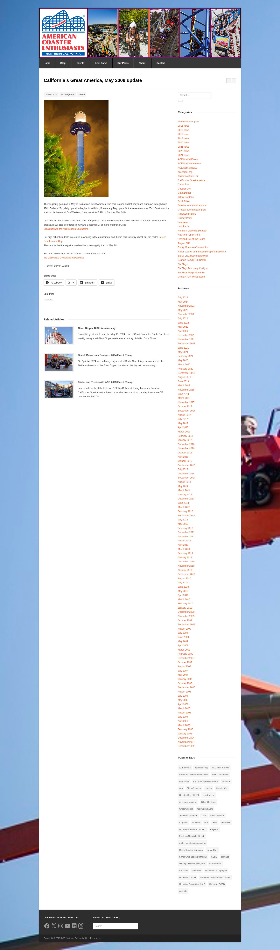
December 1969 (186, 746)
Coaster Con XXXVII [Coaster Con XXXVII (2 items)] (189, 795)
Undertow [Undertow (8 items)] (196, 870)
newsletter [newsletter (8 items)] (226, 822)
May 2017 (183, 423)
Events (80, 63)
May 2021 (183, 352)
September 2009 (186, 624)
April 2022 (183, 331)
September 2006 (186, 687)
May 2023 (183, 310)
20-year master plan (188, 121)
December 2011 (186, 532)
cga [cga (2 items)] (181, 788)
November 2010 (186, 566)
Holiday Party (185, 218)
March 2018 (184, 398)
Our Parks (123, 63)
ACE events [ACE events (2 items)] (185, 767)
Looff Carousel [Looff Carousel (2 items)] (217, 815)
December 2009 (186, 612)
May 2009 (183, 641)
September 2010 (186, 574)
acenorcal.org (185, 172)
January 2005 (185, 733)
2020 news (183, 142)
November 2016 (186, 448)
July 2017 (183, 419)
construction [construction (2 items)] (208, 795)
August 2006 (184, 691)
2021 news (183, 146)
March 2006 (184, 708)
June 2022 (183, 322)
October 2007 (185, 662)
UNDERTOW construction (191, 276)
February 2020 (185, 368)
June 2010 (183, 586)
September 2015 (186, 465)
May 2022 (183, 326)
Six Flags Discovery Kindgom (193, 268)
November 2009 (186, 616)
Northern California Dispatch (192, 230)
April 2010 (183, 595)
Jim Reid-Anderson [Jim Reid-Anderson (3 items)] (188, 815)
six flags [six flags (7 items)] (225, 857)
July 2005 (183, 716)
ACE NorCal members (189, 163)
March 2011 (184, 549)
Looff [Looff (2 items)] (203, 815)
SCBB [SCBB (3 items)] (214, 857)
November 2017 (186, 402)
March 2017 (184, 431)
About (142, 63)
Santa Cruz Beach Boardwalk (193, 255)
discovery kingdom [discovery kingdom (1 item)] (188, 802)
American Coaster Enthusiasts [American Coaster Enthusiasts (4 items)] (193, 774)
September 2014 (186, 477)
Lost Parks (101, 63)
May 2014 (183, 486)
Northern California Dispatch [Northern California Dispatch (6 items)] (192, 829)
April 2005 (183, 721)
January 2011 (185, 557)
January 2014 (185, 494)
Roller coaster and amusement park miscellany (202, 251)
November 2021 (186, 339)
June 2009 (183, 637)
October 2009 (185, 620)
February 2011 (185, 553)
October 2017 (185, 406)
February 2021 (185, 356)
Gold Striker (184, 201)
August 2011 (184, 540)
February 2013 (185, 511)
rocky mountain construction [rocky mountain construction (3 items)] (192, 843)
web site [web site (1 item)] (183, 891)
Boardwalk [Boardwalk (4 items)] (184, 781)
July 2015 (183, 469)
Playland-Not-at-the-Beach (191, 239)
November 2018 (186, 389)
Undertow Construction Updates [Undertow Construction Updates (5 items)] (215, 877)
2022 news (183, 151)
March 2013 (184, 507)
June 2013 (183, 503)
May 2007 (183, 674)
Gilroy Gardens (186, 197)
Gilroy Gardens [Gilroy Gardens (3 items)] (208, 802)
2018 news (183, 138)
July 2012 (183, 519)
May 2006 (183, 700)
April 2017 (183, 427)
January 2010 (185, 607)
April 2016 (183, 457)
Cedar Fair (183, 184)
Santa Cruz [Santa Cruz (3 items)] (212, 850)
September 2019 (186, 373)
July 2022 (183, 318)
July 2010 (183, 582)
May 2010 (183, 591)
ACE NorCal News (187, 167)
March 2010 (184, 599)
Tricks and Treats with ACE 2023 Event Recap (105, 382)
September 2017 (186, 410)
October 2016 (185, 452)
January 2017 (185, 440)
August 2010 (184, 578)
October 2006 (185, 683)
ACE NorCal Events (188, 159)
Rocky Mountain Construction (193, 247)
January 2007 (185, 679)
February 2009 (185, 653)
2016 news (183, 130)
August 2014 (184, 482)
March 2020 (184, 364)
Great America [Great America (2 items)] (186, 809)
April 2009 (183, 645)
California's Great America (191, 180)
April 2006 (183, 704)
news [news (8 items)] (214, 822)
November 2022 (186, 314)
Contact (161, 63)
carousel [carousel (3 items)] (226, 781)
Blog (63, 63)
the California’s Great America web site (64, 257)
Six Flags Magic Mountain (191, 272)
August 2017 (184, 415)
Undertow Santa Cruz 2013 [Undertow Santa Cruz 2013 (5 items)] (192, 884)
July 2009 (183, 633)
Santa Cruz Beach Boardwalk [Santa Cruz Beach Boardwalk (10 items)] (193, 857)
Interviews (183, 222)
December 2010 (186, 561)
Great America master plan (192, 209)
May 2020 (183, 360)
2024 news (183, 155)
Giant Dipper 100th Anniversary (97, 328)
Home (47, 63)
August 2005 (184, 712)
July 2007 (183, 670)
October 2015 (185, 461)
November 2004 (186, 742)
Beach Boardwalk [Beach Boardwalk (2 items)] (220, 774)
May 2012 (183, 524)
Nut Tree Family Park (189, 234)
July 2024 (183, 297)
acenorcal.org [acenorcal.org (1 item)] (201, 767)
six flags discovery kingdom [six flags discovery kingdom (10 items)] (192, 863)
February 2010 (185, 603)
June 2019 (183, 381)
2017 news (183, 134)
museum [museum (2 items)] (196, 822)
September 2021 (186, 343)
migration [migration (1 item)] (183, 822)
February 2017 (185, 436)
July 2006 (183, 695)
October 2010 (185, 570)
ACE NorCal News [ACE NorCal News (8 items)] (220, 767)
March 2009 (184, 649)
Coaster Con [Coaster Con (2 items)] (222, 788)
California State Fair (188, 176)
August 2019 (184, 377)
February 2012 (185, 528)
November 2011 (186, 536)
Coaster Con (184, 188)
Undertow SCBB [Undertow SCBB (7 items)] (217, 884)
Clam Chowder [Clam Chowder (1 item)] (194, 788)
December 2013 (186, 498)
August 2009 (184, 628)
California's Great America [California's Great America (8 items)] (205, 781)
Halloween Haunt (187, 213)
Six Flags (182, 264)
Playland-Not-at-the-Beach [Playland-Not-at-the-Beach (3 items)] (192, 836)
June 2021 (183, 347)
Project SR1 (184, 243)
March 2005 (184, 725)
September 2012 (186, 515)
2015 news (183, 125)
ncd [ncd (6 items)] (206, 822)
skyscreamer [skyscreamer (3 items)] (215, 863)
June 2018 (183, 394)
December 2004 (186, 737)
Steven (81, 94)
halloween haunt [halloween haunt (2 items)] (205, 809)
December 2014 (186, 473)
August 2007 (184, 666)
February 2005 (185, 729)
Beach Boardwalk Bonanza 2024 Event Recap (105, 355)
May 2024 (183, 301)
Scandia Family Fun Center (192, 260)
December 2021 (186, 335)
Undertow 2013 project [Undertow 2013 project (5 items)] (216, 870)
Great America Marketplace (192, 205)
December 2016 (186, 444)
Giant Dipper (184, 192)
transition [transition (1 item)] (183, 870)
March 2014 (184, 490)
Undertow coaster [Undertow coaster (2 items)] (187, 877)
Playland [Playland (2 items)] (214, 829)
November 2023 (186, 305)
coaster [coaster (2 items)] (208, 788)
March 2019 (184, 385)
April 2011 (183, 545)
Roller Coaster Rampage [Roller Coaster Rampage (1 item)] (191, 850)
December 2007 (186, 658)
